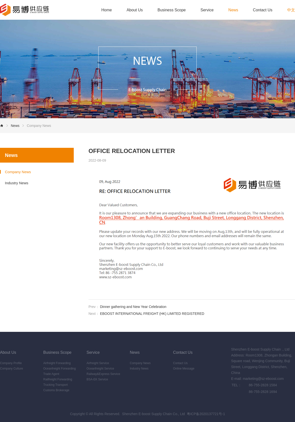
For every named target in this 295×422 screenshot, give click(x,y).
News (233, 10)
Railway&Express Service (103, 373)
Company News (39, 125)
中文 (291, 10)
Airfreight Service (98, 363)
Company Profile (11, 363)
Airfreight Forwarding (57, 363)
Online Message (183, 368)
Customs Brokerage (56, 390)
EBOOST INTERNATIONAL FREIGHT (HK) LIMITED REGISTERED (152, 313)
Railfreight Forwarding (57, 379)
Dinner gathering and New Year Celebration (133, 306)
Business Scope (172, 10)
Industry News (16, 183)
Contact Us (262, 10)
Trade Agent (51, 373)
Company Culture (11, 368)
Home (106, 10)
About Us (135, 10)
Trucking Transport (55, 384)
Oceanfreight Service (100, 368)
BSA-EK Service (97, 379)
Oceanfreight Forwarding (59, 368)
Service (206, 10)
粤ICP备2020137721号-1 (206, 414)
